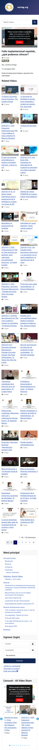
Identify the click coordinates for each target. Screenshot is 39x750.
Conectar (19, 661)
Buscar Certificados (12, 572)
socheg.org (8, 567)
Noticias (6, 583)
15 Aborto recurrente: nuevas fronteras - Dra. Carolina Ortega (9, 99)
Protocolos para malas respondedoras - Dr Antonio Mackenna (28, 286)
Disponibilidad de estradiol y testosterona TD (19, 604)
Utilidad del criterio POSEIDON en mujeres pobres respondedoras (28, 194)
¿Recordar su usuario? (11, 669)
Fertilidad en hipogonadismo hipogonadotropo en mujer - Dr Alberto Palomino (27, 387)
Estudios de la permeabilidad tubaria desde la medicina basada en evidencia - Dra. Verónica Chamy (28, 321)
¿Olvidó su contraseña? (12, 666)
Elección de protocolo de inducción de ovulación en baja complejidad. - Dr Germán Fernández (28, 350)
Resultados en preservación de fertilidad (7, 225)
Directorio (8, 564)
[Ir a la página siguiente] (29, 542)
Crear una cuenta (10, 671)
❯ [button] (37, 719)
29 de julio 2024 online (12, 618)
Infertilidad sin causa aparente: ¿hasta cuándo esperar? (28, 225)
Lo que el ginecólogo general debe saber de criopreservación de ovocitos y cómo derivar (9, 525)
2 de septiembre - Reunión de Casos (16, 615)
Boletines (6, 630)
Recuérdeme (10, 655)
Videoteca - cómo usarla (13, 579)
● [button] (10, 745)
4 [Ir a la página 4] (25, 542)
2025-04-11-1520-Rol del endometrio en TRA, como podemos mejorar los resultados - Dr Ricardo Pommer (10, 321)
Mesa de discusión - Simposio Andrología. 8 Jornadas (29, 471)
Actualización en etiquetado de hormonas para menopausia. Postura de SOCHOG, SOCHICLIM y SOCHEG (20, 588)
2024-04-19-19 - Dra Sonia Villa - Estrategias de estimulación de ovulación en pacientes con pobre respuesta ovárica (28, 165)
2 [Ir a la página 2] (18, 542)
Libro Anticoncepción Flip (13, 598)
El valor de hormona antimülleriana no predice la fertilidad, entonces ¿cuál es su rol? (9, 162)
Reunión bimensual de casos (14, 607)
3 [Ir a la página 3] (22, 542)
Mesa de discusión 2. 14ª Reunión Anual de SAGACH (9, 471)
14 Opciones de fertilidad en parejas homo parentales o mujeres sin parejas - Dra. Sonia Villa (28, 102)
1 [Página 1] (15, 542)
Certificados (9, 570)
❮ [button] (1, 719)
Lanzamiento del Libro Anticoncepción (17, 601)
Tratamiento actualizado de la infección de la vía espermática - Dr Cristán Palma (8, 387)
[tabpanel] (11, 721)
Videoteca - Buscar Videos (13, 576)
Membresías (9, 561)
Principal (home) (9, 558)
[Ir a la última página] (33, 542)
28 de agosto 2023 (11, 626)
